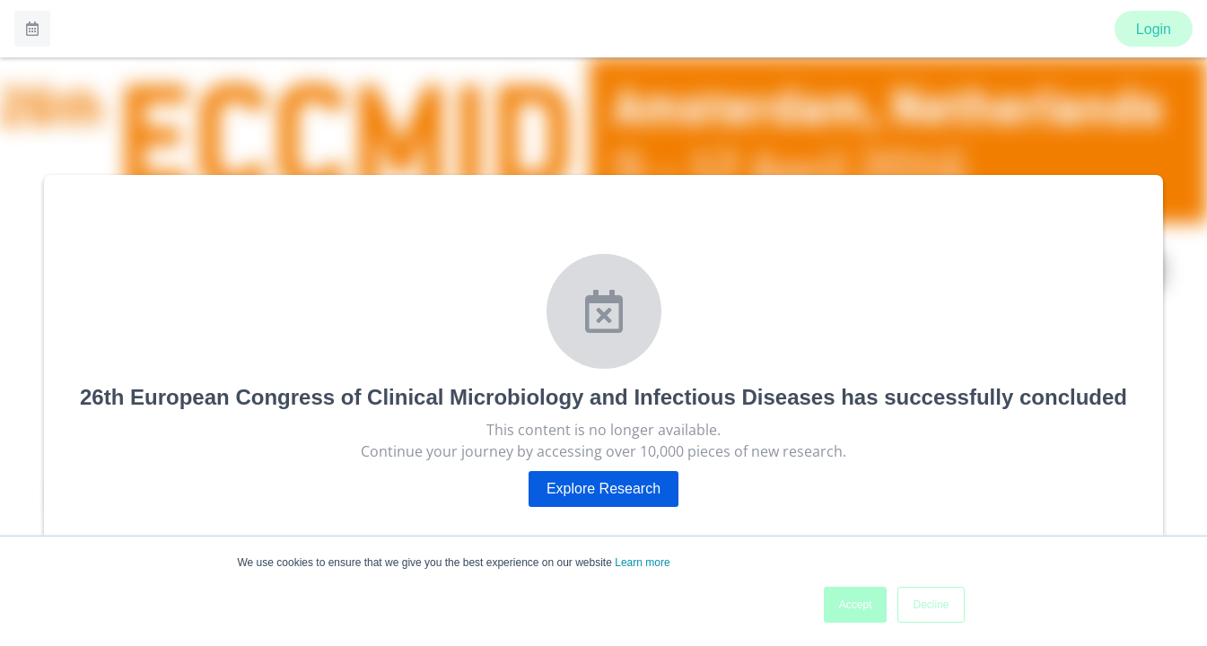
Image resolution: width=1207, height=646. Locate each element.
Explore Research (603, 488)
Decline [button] (931, 604)
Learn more (642, 562)
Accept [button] (855, 604)
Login (1153, 29)
